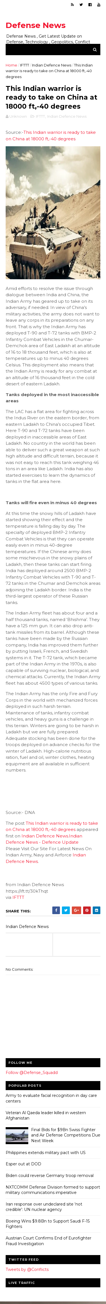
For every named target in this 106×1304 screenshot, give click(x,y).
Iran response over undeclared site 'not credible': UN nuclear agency (44, 1207)
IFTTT (24, 65)
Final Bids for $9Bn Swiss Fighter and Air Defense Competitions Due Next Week (65, 1136)
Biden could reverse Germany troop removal (50, 1176)
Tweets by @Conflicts (27, 1270)
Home (11, 65)
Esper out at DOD (23, 1164)
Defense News (36, 25)
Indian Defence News (51, 65)
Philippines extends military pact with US (46, 1153)
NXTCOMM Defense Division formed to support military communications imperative (53, 1190)
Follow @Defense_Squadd (32, 1073)
